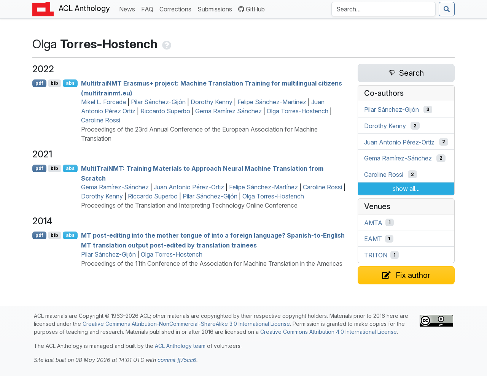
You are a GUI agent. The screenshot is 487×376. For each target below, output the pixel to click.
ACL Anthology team (180, 346)
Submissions (216, 8)
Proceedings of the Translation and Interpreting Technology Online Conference (189, 205)
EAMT (373, 239)
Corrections (176, 8)
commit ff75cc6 (177, 360)
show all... (406, 188)
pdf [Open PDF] (39, 83)
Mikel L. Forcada (103, 102)
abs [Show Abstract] (70, 83)
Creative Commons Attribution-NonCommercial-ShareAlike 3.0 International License (186, 323)
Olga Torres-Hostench (297, 111)
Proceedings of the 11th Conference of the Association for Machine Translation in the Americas (211, 263)
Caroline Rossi (100, 120)
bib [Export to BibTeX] (54, 83)
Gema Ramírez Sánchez (228, 111)
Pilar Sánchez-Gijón (158, 102)
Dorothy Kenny (211, 102)
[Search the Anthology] (383, 9)
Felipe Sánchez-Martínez (271, 102)
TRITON (375, 255)
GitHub (251, 9)
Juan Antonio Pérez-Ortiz (189, 187)
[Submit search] (447, 9)
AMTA (373, 222)
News (128, 8)
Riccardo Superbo (165, 111)
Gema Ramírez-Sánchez (115, 187)
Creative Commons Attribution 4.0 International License (328, 331)
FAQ (148, 8)
